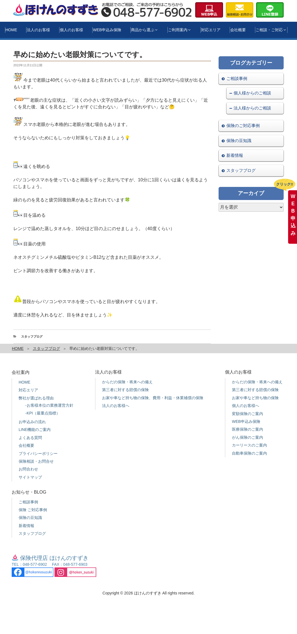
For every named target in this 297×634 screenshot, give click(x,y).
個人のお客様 (71, 30)
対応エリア (211, 30)
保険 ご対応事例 (33, 510)
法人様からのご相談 (252, 108)
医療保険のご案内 (247, 429)
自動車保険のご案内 (249, 453)
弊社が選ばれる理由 (36, 398)
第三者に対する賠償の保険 (125, 389)
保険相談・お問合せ (36, 461)
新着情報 (234, 155)
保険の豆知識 (238, 140)
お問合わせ (28, 469)
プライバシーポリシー (38, 453)
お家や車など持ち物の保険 (255, 398)
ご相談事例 (236, 78)
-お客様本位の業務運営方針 (49, 405)
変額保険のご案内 (247, 413)
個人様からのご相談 (252, 93)
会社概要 (238, 30)
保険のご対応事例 (243, 125)
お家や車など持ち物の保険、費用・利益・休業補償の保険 (152, 398)
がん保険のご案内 (247, 437)
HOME (11, 30)
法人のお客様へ (115, 405)
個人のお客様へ (245, 405)
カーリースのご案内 (249, 445)
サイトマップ (30, 477)
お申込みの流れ (32, 422)
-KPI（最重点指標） (42, 413)
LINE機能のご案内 (35, 429)
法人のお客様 (38, 30)
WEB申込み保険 (107, 30)
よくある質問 (30, 437)
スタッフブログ (32, 336)
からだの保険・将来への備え (127, 382)
